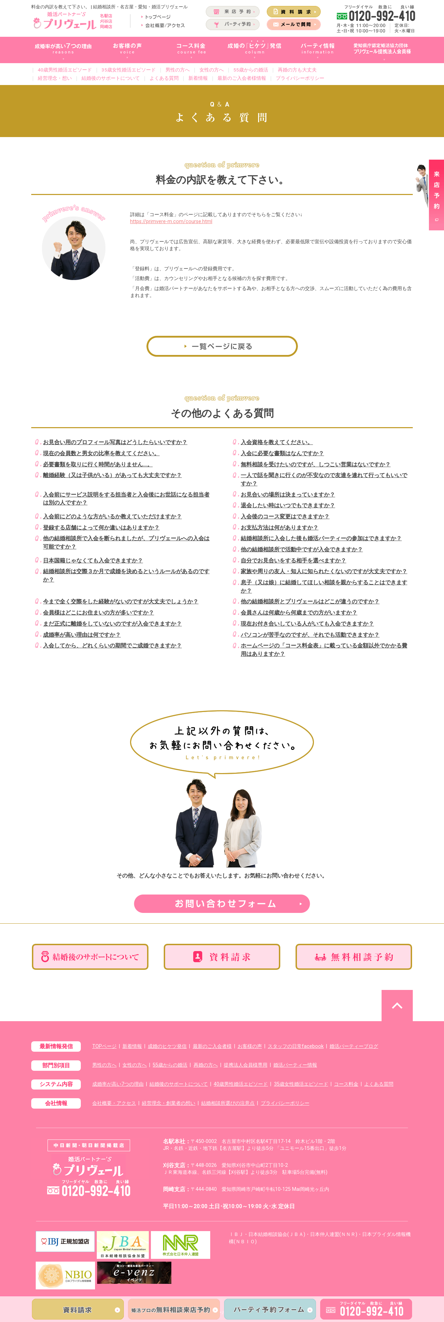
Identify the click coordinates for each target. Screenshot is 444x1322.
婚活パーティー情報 (295, 1065)
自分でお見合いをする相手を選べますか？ (293, 560)
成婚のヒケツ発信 (167, 1046)
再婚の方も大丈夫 (297, 70)
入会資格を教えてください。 (277, 442)
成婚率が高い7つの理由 (118, 1084)
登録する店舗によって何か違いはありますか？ (101, 527)
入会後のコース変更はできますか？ (285, 516)
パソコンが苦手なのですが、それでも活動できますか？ (310, 635)
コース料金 (346, 1084)
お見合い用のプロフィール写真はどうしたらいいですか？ (115, 442)
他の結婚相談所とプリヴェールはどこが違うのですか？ (310, 601)
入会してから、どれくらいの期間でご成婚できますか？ (112, 645)
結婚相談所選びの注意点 (228, 1103)
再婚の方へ (206, 1065)
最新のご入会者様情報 (241, 78)
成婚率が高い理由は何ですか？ (82, 635)
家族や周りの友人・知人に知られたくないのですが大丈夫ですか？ (324, 571)
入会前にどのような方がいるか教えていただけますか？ (112, 516)
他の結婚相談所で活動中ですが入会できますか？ (302, 549)
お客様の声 (250, 1046)
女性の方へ (211, 70)
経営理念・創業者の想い (168, 1103)
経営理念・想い (55, 78)
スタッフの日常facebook (296, 1046)
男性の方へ (177, 70)
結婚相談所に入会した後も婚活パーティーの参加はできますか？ (321, 538)
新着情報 (198, 78)
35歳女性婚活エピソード (129, 70)
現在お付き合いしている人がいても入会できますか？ (307, 623)
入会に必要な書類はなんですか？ (282, 453)
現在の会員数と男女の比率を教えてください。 (101, 453)
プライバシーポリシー (300, 78)
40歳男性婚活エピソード (65, 70)
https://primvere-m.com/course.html (171, 221)
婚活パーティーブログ (354, 1046)
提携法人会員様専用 (245, 1065)
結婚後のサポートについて (111, 78)
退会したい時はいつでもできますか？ (288, 505)
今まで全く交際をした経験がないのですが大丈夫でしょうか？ (120, 601)
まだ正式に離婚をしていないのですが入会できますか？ (112, 623)
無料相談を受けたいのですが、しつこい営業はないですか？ (316, 464)
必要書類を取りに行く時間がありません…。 (98, 464)
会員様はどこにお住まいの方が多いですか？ (98, 612)
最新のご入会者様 (212, 1046)
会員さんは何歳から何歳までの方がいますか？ (299, 612)
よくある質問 (164, 78)
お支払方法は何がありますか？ (279, 527)
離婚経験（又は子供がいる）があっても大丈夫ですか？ (112, 475)
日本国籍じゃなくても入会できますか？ (93, 560)
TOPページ (104, 1046)
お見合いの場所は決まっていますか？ (288, 494)
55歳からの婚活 (250, 70)
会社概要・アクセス (114, 1103)
